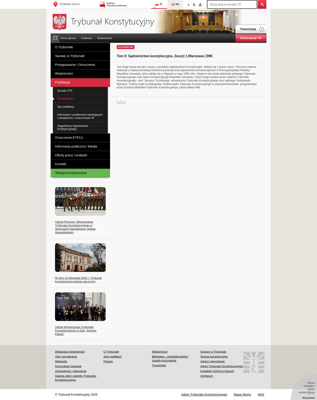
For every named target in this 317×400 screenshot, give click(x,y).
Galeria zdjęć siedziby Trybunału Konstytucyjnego (75, 378)
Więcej (311, 392)
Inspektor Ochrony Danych (217, 371)
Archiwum (206, 376)
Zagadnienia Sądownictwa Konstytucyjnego (72, 127)
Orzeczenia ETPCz (69, 137)
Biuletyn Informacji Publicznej (114, 4)
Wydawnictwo (104, 38)
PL (159, 4)
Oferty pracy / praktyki (71, 155)
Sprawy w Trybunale (70, 56)
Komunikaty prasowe (68, 366)
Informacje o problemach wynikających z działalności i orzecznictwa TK (80, 116)
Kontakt (60, 164)
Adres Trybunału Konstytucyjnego (221, 366)
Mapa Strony (242, 394)
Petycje (108, 361)
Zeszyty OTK (64, 90)
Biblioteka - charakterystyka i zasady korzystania (170, 358)
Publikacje (86, 38)
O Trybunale (64, 47)
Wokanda (61, 361)
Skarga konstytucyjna (71, 173)
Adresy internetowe (212, 361)
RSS (261, 394)
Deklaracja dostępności (70, 351)
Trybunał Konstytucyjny (106, 21)
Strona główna (68, 38)
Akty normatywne (66, 356)
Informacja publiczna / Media (76, 146)
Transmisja (252, 29)
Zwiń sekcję (121, 100)
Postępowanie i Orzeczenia (75, 64)
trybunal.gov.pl (66, 4)
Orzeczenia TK (250, 38)
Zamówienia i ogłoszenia (70, 371)
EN (175, 4)
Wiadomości (64, 73)
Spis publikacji (65, 106)
